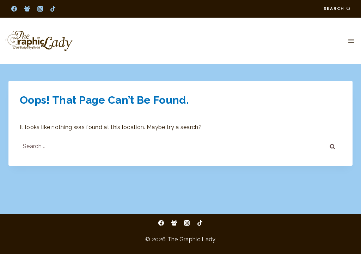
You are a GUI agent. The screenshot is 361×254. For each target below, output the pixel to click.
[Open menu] (350, 40)
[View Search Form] (337, 8)
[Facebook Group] (27, 8)
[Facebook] (14, 8)
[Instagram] (40, 8)
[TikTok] (53, 8)
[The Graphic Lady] (39, 41)
